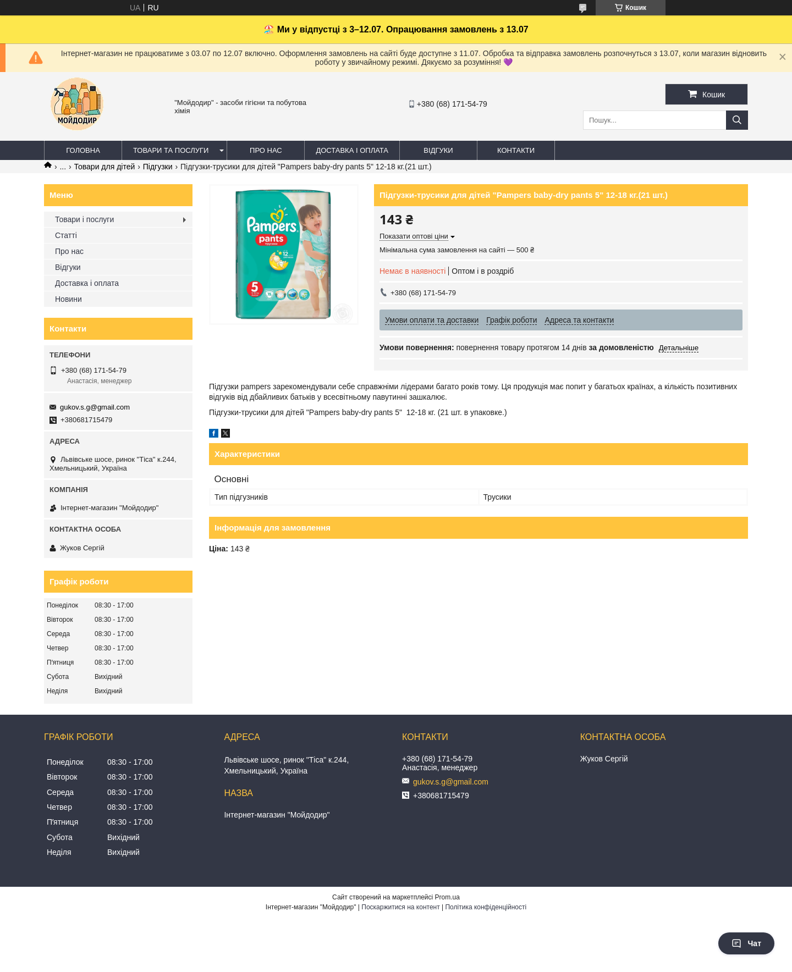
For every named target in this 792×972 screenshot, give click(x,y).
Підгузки (158, 166)
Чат (746, 943)
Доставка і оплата (352, 150)
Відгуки (438, 150)
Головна (83, 150)
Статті (66, 235)
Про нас (266, 150)
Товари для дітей (104, 166)
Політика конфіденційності (485, 907)
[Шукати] (737, 120)
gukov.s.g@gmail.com (95, 407)
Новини (68, 299)
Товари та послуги (170, 150)
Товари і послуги (84, 219)
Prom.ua (447, 897)
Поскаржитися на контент (400, 907)
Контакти (516, 150)
